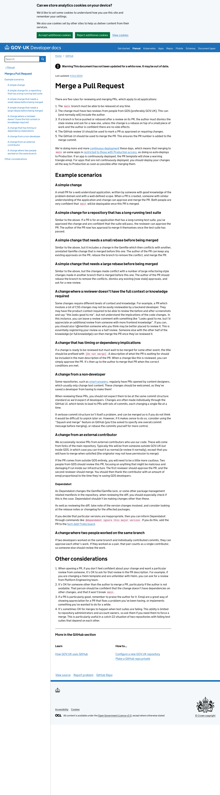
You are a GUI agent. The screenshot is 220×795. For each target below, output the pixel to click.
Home (58, 55)
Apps (161, 48)
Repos (169, 48)
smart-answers (98, 380)
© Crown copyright (205, 714)
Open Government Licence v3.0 (115, 714)
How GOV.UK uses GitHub (71, 653)
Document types (206, 48)
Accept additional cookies (54, 35)
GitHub (69, 55)
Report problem (83, 674)
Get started (124, 48)
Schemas (190, 48)
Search (43, 59)
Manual (136, 48)
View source (63, 674)
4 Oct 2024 (76, 75)
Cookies (75, 708)
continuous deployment (104, 148)
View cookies (120, 35)
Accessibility (61, 708)
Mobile (179, 48)
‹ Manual (10, 67)
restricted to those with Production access (110, 152)
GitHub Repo (104, 674)
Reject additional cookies (92, 35)
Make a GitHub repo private (133, 657)
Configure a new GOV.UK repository (138, 653)
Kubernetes (149, 48)
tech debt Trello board (81, 523)
